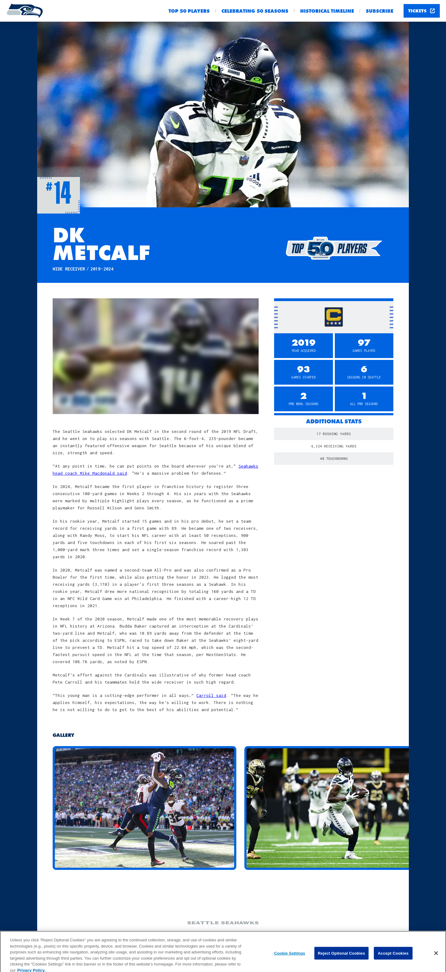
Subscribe (379, 11)
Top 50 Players (189, 11)
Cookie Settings (289, 956)
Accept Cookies (393, 956)
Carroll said (211, 695)
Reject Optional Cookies (341, 956)
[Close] (436, 956)
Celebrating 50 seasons (254, 11)
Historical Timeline (327, 11)
